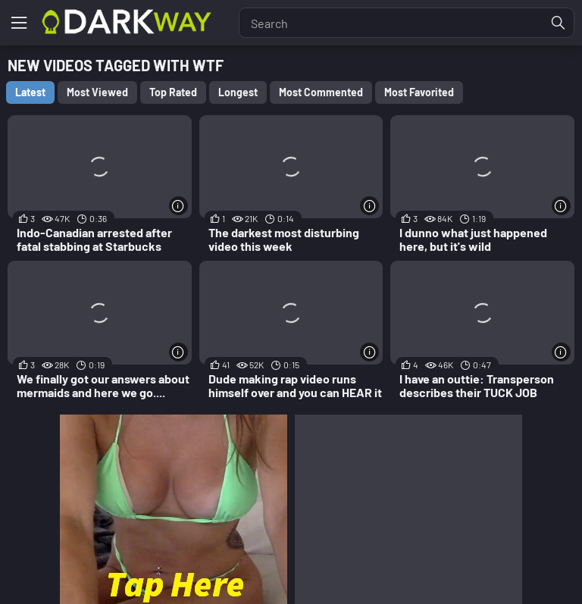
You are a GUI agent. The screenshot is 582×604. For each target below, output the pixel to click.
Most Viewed (97, 92)
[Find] (558, 22)
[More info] (178, 205)
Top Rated (173, 92)
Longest (238, 92)
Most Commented (321, 92)
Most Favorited (419, 92)
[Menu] (19, 23)
